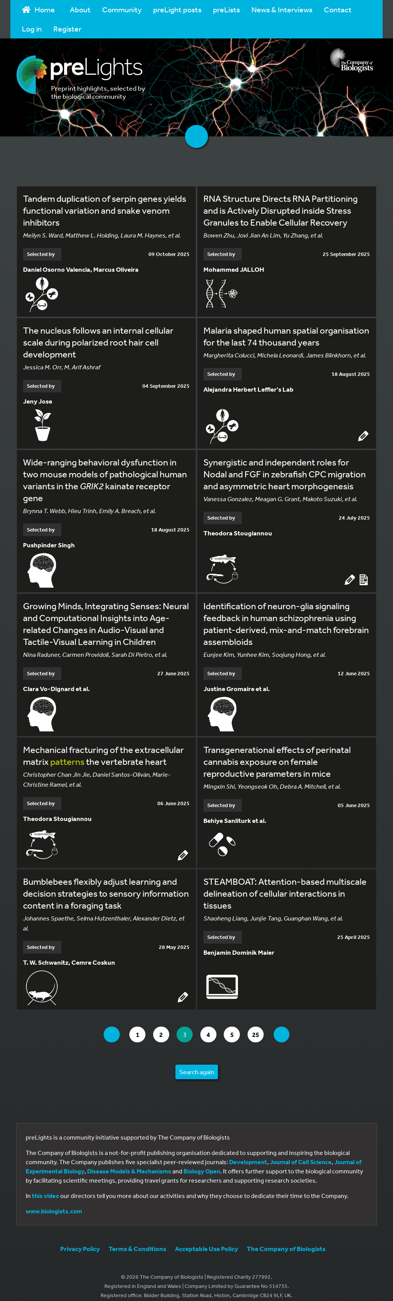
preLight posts (177, 9)
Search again (196, 1064)
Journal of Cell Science (301, 1154)
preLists (226, 9)
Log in (32, 28)
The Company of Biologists (286, 1240)
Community (122, 9)
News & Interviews (281, 9)
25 (265, 1026)
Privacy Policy (80, 1240)
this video (45, 1187)
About (80, 9)
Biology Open (201, 1163)
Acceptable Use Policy (206, 1240)
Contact (338, 9)
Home (38, 9)
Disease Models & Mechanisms (129, 1163)
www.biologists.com (54, 1203)
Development (248, 1154)
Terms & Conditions (137, 1240)
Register (67, 28)
